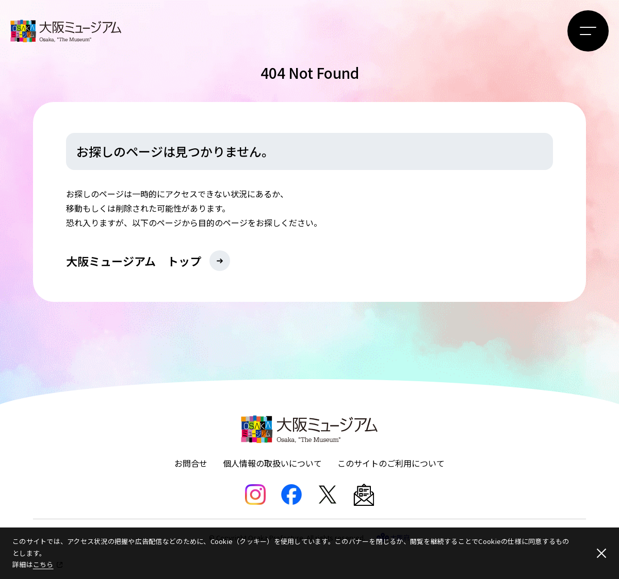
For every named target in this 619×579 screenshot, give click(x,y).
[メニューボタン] (588, 31)
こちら (43, 564)
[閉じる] (601, 553)
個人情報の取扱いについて (272, 463)
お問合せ (190, 463)
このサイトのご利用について (391, 463)
